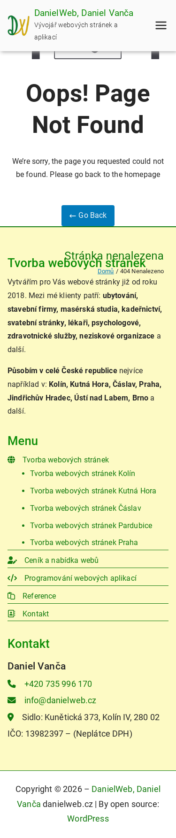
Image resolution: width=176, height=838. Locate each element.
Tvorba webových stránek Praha (84, 542)
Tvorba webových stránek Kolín (83, 473)
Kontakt (28, 613)
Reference (32, 596)
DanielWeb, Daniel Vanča (84, 13)
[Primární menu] (160, 25)
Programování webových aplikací (72, 578)
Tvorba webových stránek (58, 459)
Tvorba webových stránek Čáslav (85, 508)
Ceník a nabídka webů (53, 560)
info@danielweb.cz (52, 700)
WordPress (87, 818)
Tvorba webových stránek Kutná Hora (93, 490)
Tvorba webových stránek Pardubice (91, 525)
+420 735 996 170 (50, 684)
